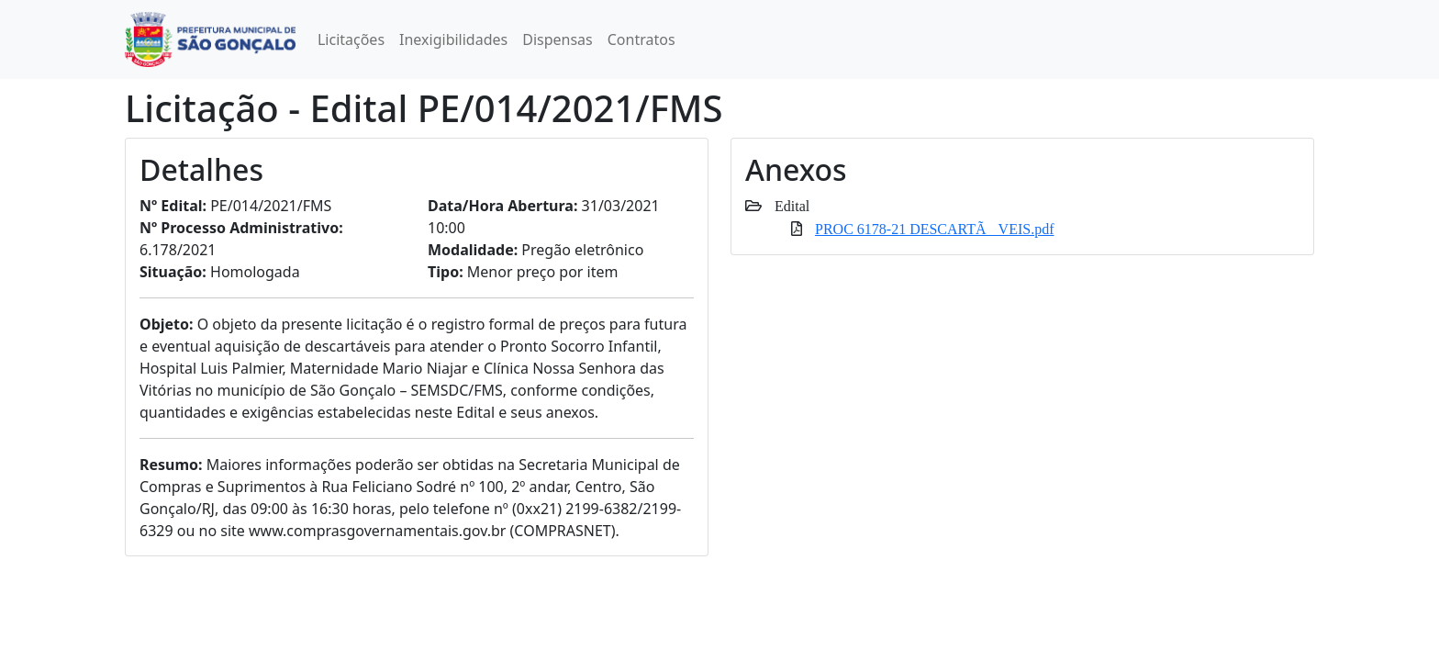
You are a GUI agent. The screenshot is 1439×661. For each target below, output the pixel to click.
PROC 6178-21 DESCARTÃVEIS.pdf (934, 228)
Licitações (351, 39)
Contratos (641, 39)
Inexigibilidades (453, 39)
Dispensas (557, 39)
